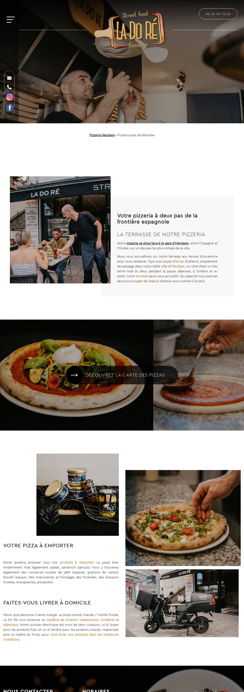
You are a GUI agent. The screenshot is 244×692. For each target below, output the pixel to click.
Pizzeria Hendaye (102, 135)
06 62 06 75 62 (218, 14)
